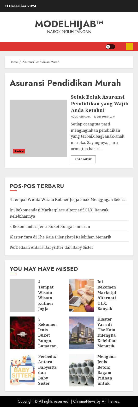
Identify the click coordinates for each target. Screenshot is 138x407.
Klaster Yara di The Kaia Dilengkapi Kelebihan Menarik (60, 237)
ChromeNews (84, 401)
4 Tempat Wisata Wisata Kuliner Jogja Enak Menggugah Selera (68, 199)
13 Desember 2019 (104, 117)
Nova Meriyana (81, 117)
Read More (83, 159)
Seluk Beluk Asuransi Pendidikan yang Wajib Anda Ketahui (99, 103)
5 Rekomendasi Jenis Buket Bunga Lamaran (50, 226)
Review (19, 151)
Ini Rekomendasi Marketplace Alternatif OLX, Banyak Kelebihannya (111, 298)
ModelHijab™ (69, 24)
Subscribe (129, 46)
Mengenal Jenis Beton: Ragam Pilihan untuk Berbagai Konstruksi (108, 375)
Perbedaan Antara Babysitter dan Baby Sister (51, 247)
